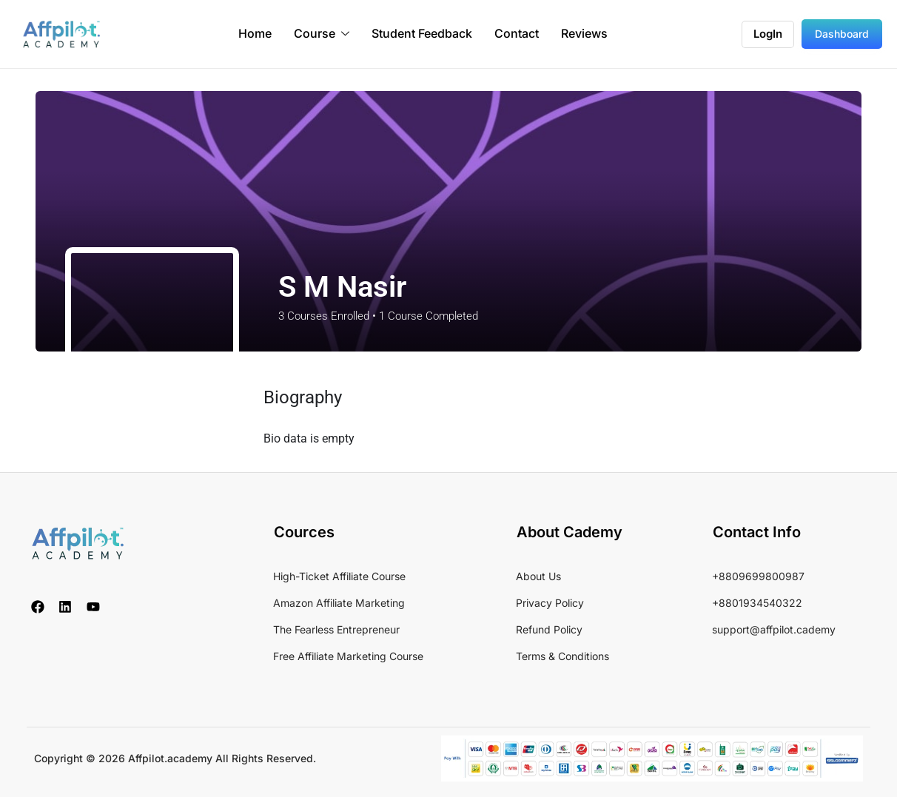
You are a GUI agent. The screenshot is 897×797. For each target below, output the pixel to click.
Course (321, 35)
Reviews (584, 34)
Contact (516, 34)
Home (255, 34)
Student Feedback (422, 34)
